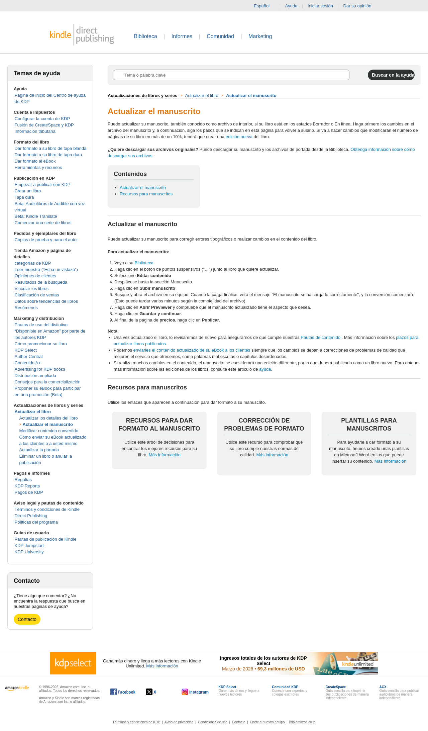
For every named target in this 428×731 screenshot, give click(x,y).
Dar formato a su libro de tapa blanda (51, 148)
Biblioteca (145, 36)
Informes (182, 36)
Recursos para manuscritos (146, 193)
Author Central (29, 356)
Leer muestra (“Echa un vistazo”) (46, 269)
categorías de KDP (33, 263)
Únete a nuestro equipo (267, 722)
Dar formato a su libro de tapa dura (48, 154)
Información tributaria (35, 131)
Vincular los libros (32, 288)
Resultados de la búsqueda (41, 282)
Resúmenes (26, 307)
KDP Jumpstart (29, 545)
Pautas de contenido (321, 337)
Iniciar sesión (320, 5)
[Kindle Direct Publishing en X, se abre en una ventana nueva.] (158, 692)
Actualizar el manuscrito (48, 424)
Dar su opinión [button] (360, 6)
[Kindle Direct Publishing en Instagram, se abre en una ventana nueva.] (195, 692)
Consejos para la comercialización (48, 381)
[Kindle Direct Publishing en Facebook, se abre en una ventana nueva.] (122, 692)
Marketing (260, 36)
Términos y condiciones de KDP (136, 722)
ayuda (265, 369)
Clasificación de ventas (37, 294)
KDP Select (26, 350)
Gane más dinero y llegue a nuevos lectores (238, 690)
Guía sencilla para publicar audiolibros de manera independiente (399, 692)
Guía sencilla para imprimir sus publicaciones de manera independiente (347, 692)
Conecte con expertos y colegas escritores (289, 690)
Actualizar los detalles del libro (48, 418)
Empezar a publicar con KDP (43, 184)
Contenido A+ (28, 362)
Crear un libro (28, 190)
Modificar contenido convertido (48, 430)
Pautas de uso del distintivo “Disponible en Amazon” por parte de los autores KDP (50, 331)
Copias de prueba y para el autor (46, 239)
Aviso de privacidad (179, 722)
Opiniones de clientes (35, 275)
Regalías (23, 479)
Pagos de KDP (29, 492)
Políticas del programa (36, 522)
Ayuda (291, 5)
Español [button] (264, 6)
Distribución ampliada (35, 375)
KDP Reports (27, 485)
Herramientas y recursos (38, 167)
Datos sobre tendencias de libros (46, 301)
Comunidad (220, 36)
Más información (165, 454)
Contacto (27, 619)
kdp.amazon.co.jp (302, 722)
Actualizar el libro (33, 411)
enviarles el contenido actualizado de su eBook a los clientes (191, 350)
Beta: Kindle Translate (36, 216)
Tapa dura (24, 197)
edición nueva (239, 136)
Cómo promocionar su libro (41, 343)
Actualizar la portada (39, 449)
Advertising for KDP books (40, 369)
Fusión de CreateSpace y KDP (44, 124)
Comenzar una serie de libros (43, 222)
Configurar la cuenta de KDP (42, 118)
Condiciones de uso (212, 722)
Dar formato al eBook (35, 161)
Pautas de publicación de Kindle (46, 539)
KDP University (29, 551)
